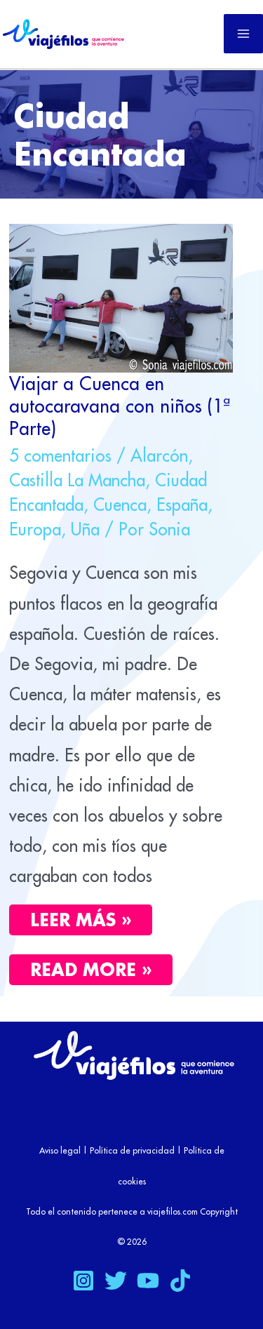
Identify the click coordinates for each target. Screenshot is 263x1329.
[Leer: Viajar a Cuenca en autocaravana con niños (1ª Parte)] (121, 296)
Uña (85, 529)
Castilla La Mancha (77, 479)
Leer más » (80, 919)
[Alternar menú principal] (243, 33)
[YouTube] (148, 1280)
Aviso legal (60, 1150)
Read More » (101, 967)
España (182, 504)
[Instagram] (83, 1280)
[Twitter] (115, 1280)
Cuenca (120, 504)
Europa (35, 529)
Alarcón (159, 455)
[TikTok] (180, 1280)
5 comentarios (60, 455)
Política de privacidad (132, 1150)
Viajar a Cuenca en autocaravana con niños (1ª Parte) (119, 405)
